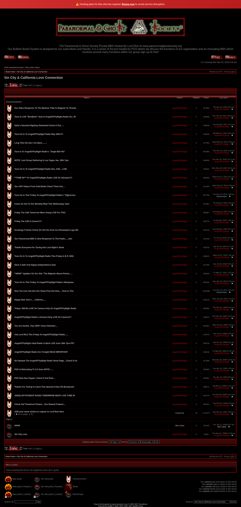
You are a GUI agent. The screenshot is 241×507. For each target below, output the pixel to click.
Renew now (128, 4)
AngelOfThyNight (179, 108)
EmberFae (179, 413)
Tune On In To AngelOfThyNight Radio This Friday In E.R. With (44, 256)
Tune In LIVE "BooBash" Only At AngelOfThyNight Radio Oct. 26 (45, 117)
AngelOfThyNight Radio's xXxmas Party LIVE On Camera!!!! (42, 317)
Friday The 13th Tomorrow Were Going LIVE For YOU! (40, 212)
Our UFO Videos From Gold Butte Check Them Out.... (39, 186)
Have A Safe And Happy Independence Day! (35, 265)
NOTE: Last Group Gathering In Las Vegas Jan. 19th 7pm (41, 160)
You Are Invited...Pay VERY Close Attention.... (36, 326)
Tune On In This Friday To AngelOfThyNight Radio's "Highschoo (44, 195)
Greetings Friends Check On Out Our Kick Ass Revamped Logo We (46, 230)
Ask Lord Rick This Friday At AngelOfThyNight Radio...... (41, 334)
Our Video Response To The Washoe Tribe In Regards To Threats (45, 108)
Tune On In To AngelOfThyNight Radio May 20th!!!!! (38, 134)
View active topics (32, 67)
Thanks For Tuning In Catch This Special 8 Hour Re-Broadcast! (44, 387)
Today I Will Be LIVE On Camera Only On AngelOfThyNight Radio (45, 308)
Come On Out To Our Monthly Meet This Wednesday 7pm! (41, 204)
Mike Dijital (179, 426)
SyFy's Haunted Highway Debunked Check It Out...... (39, 125)
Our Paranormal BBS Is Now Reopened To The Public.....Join (43, 239)
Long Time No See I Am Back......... (30, 143)
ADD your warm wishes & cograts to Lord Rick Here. (39, 411)
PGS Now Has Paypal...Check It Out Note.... (34, 378)
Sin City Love (20, 434)
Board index (10, 72)
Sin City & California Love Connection (32, 72)
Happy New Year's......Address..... (30, 300)
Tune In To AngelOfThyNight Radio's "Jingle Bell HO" (39, 151)
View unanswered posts (14, 67)
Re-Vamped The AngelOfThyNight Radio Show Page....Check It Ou (45, 361)
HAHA (17, 425)
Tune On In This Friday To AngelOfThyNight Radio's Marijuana (43, 282)
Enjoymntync (222, 196)
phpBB (109, 506)
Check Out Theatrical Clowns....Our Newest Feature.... (40, 404)
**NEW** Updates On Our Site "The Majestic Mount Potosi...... (43, 273)
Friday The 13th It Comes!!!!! (28, 221)
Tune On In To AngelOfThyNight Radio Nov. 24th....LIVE (40, 169)
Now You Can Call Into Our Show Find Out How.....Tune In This (44, 291)
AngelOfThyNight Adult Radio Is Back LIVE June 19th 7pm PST (44, 343)
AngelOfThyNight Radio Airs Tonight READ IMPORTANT (41, 352)
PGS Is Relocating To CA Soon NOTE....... (34, 369)
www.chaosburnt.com (120, 504)
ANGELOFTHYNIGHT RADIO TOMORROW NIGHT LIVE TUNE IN (44, 395)
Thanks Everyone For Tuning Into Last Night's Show (39, 247)
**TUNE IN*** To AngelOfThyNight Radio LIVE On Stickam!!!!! (43, 178)
